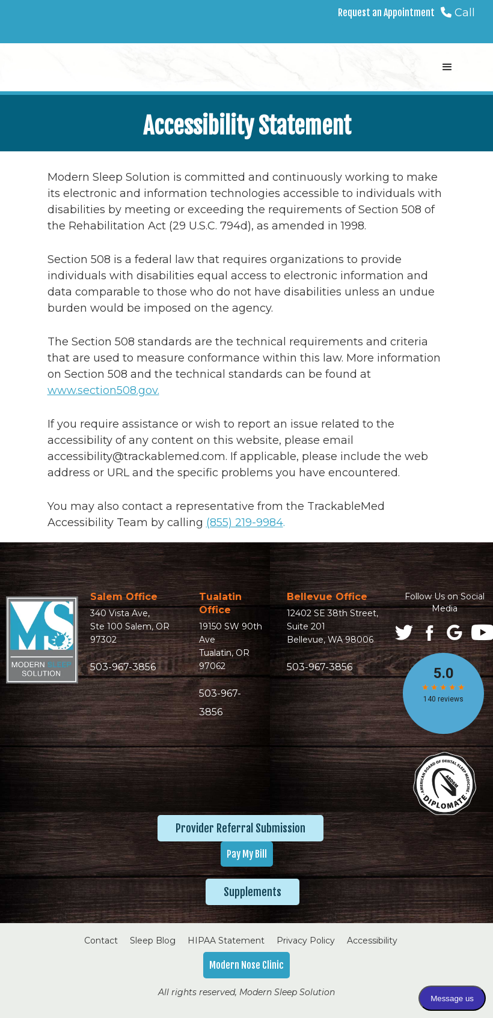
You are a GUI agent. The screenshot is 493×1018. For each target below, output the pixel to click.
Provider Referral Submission (240, 828)
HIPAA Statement (226, 940)
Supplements (252, 891)
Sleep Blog (153, 940)
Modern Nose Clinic (246, 965)
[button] (447, 67)
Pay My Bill (247, 854)
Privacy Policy (306, 940)
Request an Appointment (386, 13)
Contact (101, 940)
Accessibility (372, 940)
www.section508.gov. (103, 390)
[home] (103, 39)
